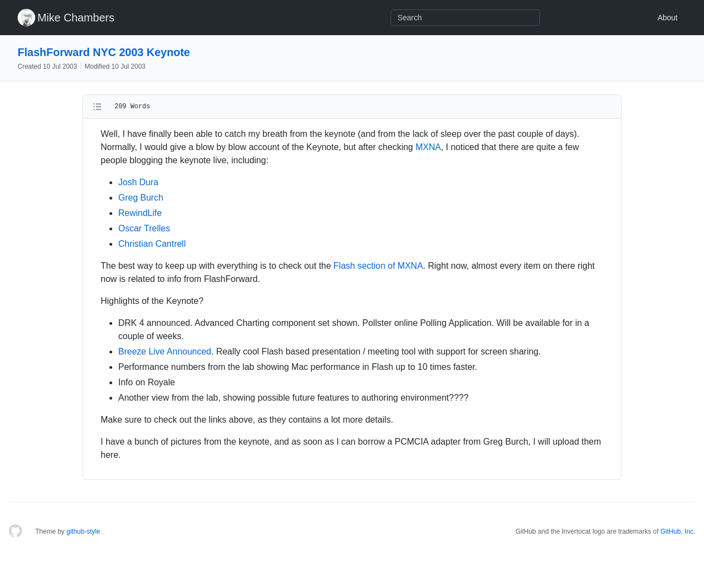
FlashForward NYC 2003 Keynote (104, 52)
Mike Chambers (75, 18)
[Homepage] (15, 531)
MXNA (428, 147)
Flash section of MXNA (378, 265)
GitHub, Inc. (678, 531)
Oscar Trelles (144, 228)
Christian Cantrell (152, 243)
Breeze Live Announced (164, 351)
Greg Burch (140, 197)
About (667, 17)
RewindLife (140, 213)
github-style (83, 531)
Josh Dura (138, 182)
